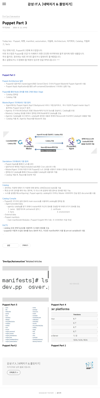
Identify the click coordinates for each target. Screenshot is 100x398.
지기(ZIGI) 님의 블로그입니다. (19, 367)
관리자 (59, 393)
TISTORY (50, 393)
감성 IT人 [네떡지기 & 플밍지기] (50, 4)
